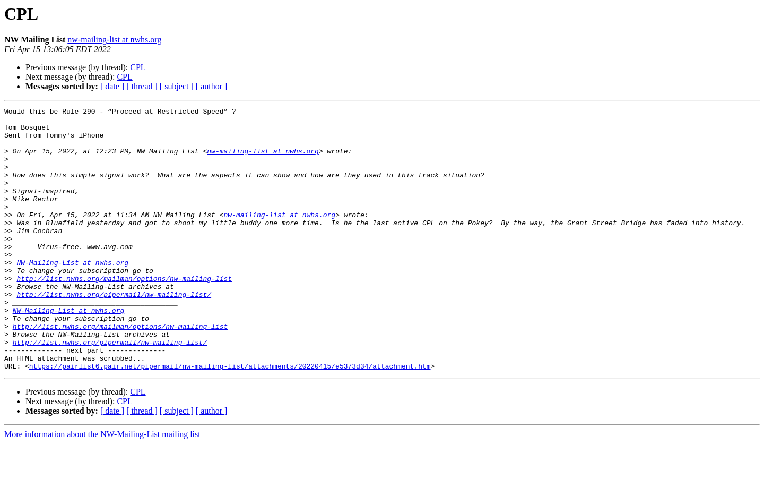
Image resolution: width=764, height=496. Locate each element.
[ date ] (112, 86)
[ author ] (212, 86)
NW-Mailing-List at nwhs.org (72, 294)
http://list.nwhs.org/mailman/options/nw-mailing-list (124, 313)
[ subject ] (177, 86)
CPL (137, 67)
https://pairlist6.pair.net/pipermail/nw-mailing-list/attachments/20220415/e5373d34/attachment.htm (230, 418)
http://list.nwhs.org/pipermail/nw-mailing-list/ (113, 332)
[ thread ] (142, 86)
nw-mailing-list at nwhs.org (114, 39)
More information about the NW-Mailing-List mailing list (102, 486)
